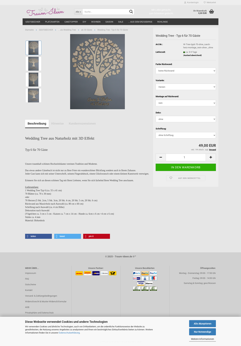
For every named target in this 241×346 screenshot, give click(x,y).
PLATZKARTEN (52, 22)
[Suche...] (78, 12)
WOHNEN (95, 22)
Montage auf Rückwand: (167, 96)
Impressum (30, 273)
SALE (120, 22)
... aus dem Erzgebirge (140, 22)
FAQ (27, 279)
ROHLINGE (162, 22)
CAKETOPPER (71, 22)
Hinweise (57, 123)
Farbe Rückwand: (164, 64)
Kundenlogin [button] (191, 2)
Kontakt (28, 290)
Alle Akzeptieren (202, 323)
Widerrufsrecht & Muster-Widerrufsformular (45, 301)
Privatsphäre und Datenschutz (39, 312)
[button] (161, 157)
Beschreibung (37, 123)
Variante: (160, 80)
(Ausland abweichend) (192, 55)
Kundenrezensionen (82, 123)
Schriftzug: (161, 128)
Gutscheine (30, 284)
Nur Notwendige (202, 331)
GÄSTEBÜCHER (32, 22)
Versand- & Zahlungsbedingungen (41, 296)
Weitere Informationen (202, 339)
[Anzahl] (186, 157)
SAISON (109, 22)
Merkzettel (210, 2)
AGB (27, 307)
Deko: (158, 112)
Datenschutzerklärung (69, 332)
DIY (84, 22)
